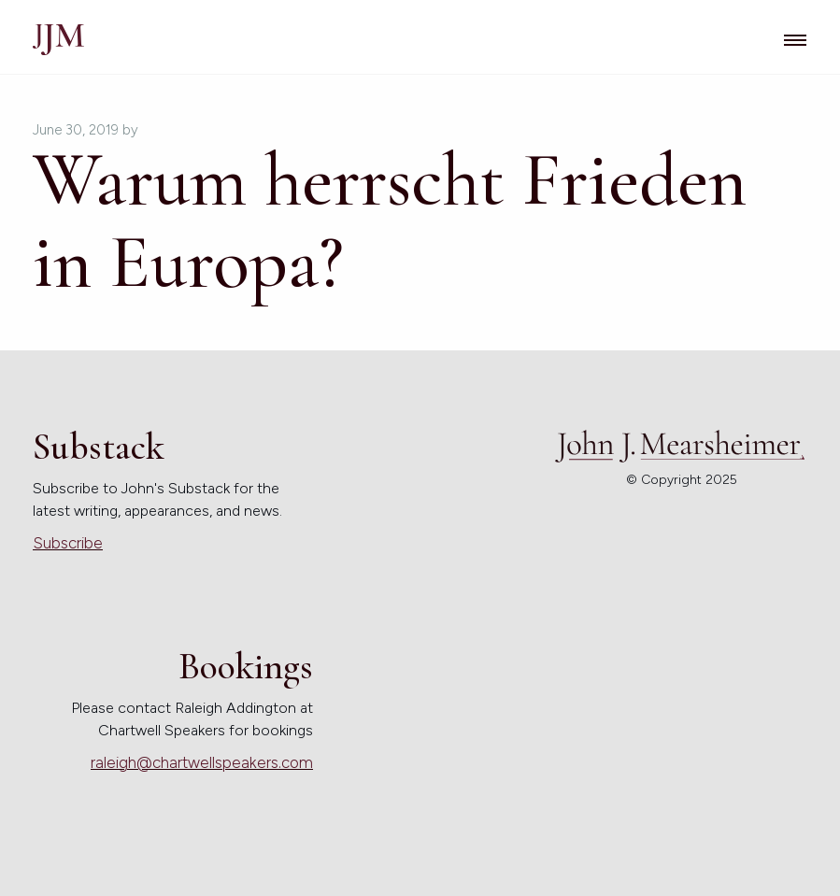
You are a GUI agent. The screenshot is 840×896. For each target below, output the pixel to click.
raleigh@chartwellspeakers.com (202, 762)
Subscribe (68, 542)
